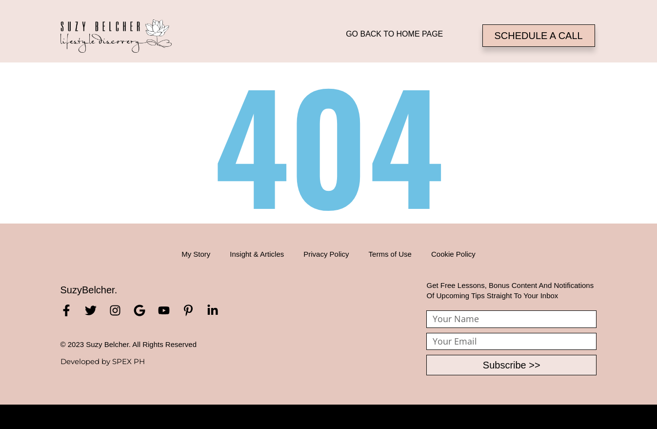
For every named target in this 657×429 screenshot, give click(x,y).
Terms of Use (390, 254)
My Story (195, 254)
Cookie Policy (453, 254)
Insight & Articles (257, 254)
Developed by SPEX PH (102, 361)
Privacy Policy (326, 254)
